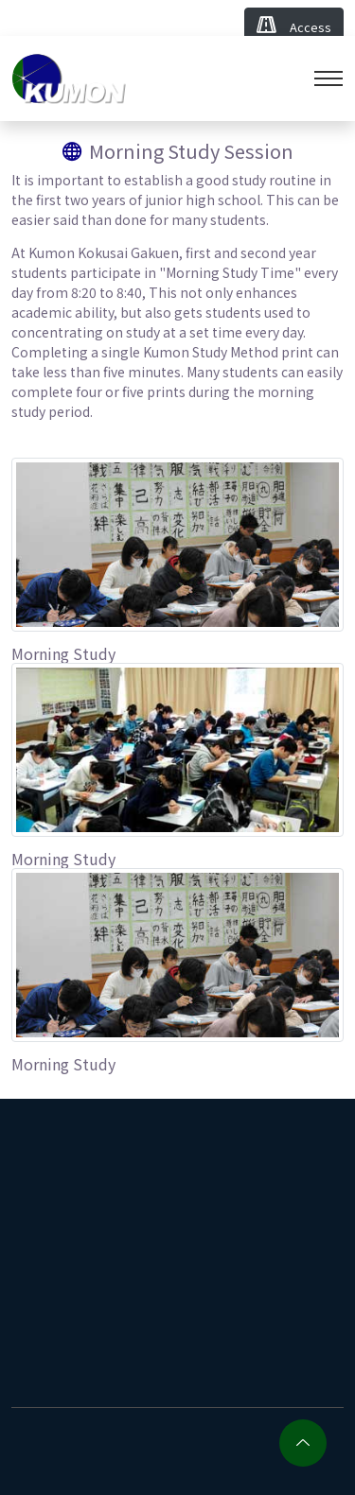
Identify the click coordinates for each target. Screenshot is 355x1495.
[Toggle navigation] (328, 78)
